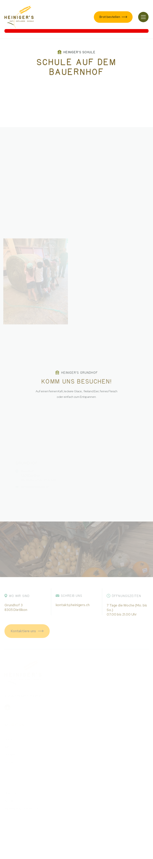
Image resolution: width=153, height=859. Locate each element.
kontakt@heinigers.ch (73, 605)
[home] (19, 17)
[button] (143, 17)
